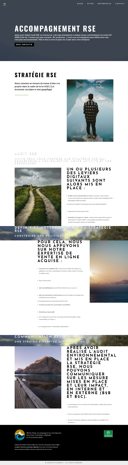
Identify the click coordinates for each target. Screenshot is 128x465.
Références (105, 3)
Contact (120, 3)
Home (80, 3)
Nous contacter (25, 45)
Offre (90, 3)
